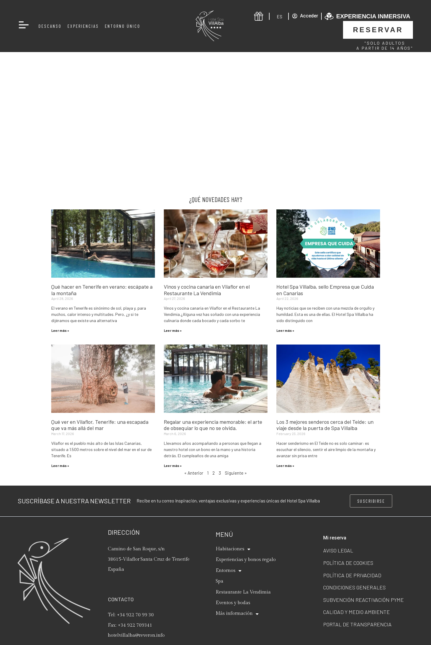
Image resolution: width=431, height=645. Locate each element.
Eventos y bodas (233, 603)
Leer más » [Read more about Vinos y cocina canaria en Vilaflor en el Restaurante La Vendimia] (173, 330)
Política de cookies (348, 563)
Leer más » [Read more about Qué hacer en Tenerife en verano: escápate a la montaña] (60, 330)
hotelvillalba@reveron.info (136, 635)
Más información (237, 614)
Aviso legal (338, 550)
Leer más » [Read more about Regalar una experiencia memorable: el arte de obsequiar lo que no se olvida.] (173, 465)
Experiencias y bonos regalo (246, 559)
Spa (219, 581)
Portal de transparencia (357, 624)
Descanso (50, 26)
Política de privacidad (352, 575)
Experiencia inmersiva (373, 16)
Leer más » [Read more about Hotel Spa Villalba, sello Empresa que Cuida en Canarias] (285, 330)
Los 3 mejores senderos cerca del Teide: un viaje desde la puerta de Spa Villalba (325, 424)
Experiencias (83, 26)
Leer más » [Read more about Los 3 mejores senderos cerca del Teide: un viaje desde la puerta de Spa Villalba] (285, 465)
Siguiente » (236, 473)
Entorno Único (122, 26)
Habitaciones (233, 549)
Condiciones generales (354, 587)
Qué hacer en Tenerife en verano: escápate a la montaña (102, 289)
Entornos (228, 570)
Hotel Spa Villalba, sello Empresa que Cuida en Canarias (325, 289)
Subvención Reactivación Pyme (363, 599)
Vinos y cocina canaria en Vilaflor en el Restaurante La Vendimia (207, 289)
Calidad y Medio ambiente (356, 612)
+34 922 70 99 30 (135, 615)
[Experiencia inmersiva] (329, 16)
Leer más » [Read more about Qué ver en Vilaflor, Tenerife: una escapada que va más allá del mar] (60, 465)
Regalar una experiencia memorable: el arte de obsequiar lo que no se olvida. (213, 424)
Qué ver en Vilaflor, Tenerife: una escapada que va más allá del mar (99, 424)
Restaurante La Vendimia (243, 592)
